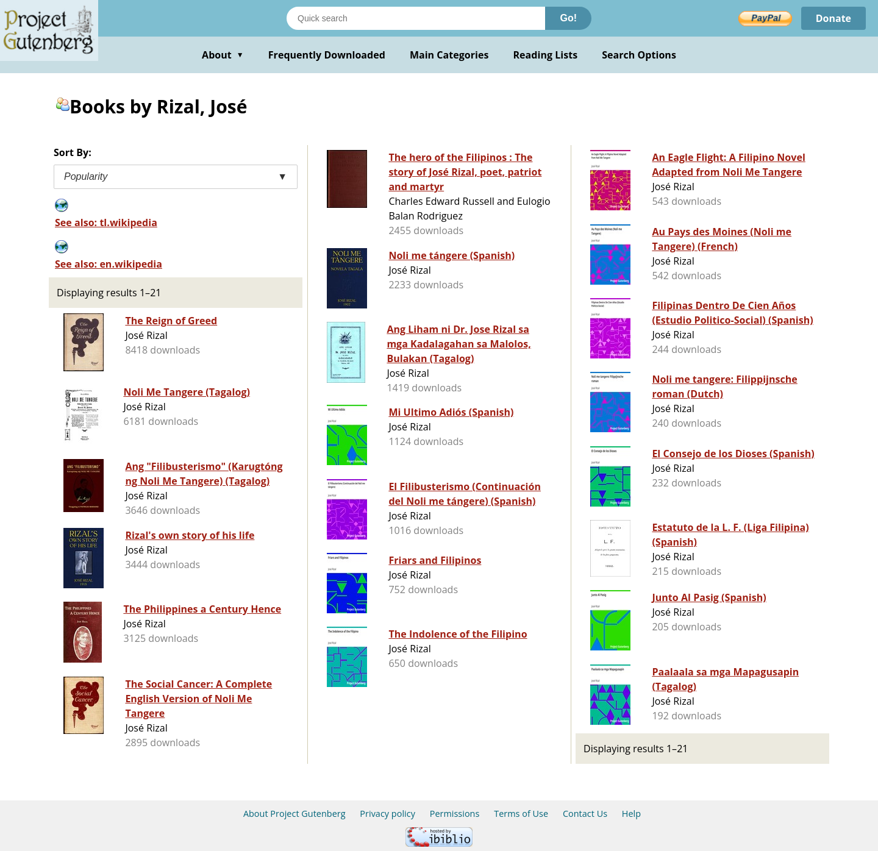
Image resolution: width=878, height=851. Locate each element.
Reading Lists (545, 55)
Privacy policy (387, 813)
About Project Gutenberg (294, 813)
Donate (833, 18)
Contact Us (585, 813)
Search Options (639, 55)
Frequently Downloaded (326, 55)
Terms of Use (521, 813)
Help (631, 813)
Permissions (455, 813)
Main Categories (449, 55)
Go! (568, 18)
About (223, 55)
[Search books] (416, 18)
